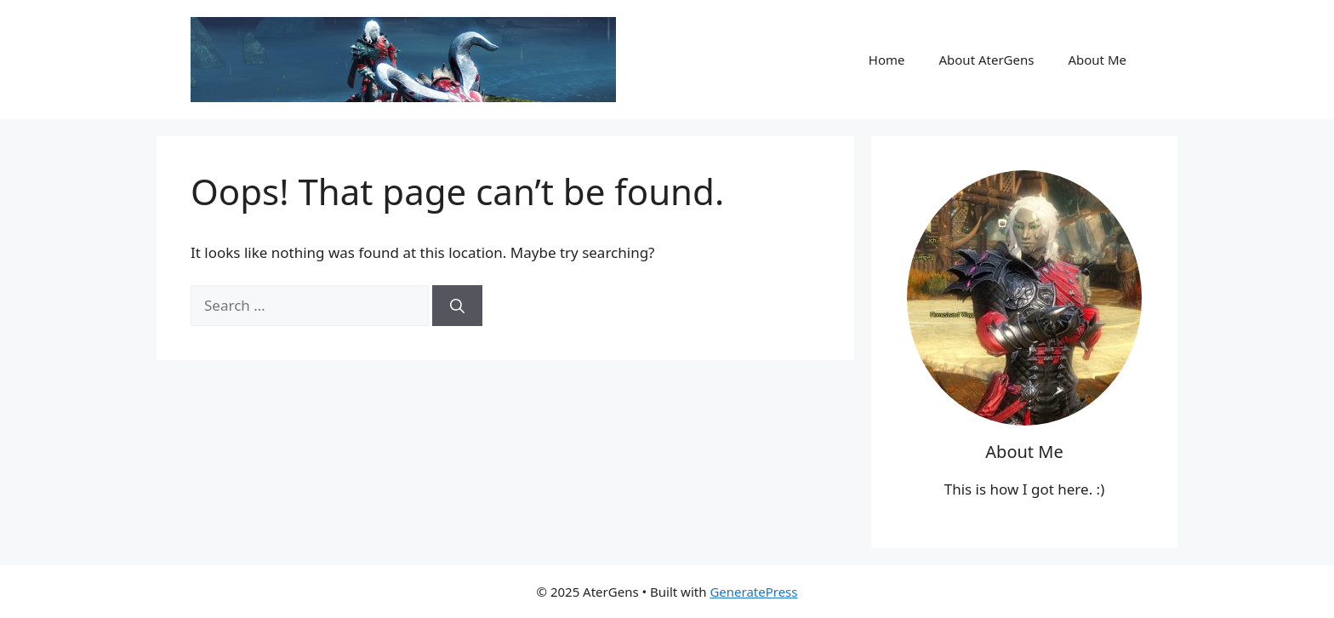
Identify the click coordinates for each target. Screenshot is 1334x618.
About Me (1097, 59)
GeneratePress (753, 591)
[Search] (457, 305)
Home (887, 59)
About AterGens (986, 59)
